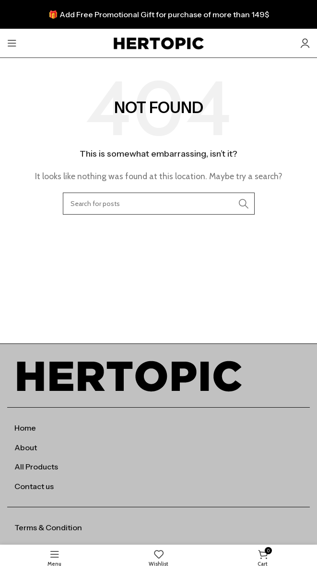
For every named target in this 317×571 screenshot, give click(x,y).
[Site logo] (158, 42)
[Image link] (128, 374)
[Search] (159, 204)
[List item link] (158, 428)
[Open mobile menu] (12, 43)
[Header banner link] (158, 14)
